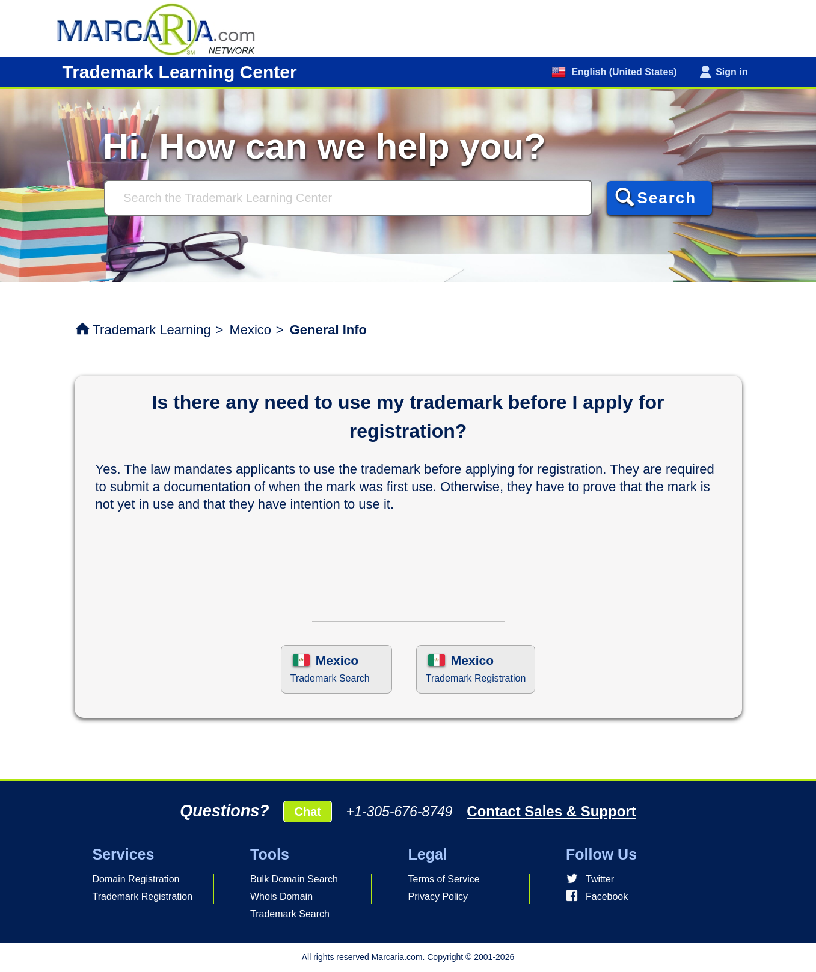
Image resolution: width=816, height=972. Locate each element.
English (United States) (623, 72)
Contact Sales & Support (551, 811)
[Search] (348, 198)
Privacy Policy (438, 896)
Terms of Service (444, 879)
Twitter (600, 879)
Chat (307, 811)
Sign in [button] (731, 72)
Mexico (250, 329)
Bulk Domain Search (294, 879)
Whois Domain (281, 896)
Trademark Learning (152, 329)
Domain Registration (136, 879)
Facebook (607, 896)
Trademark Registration (143, 896)
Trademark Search (290, 914)
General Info (328, 329)
